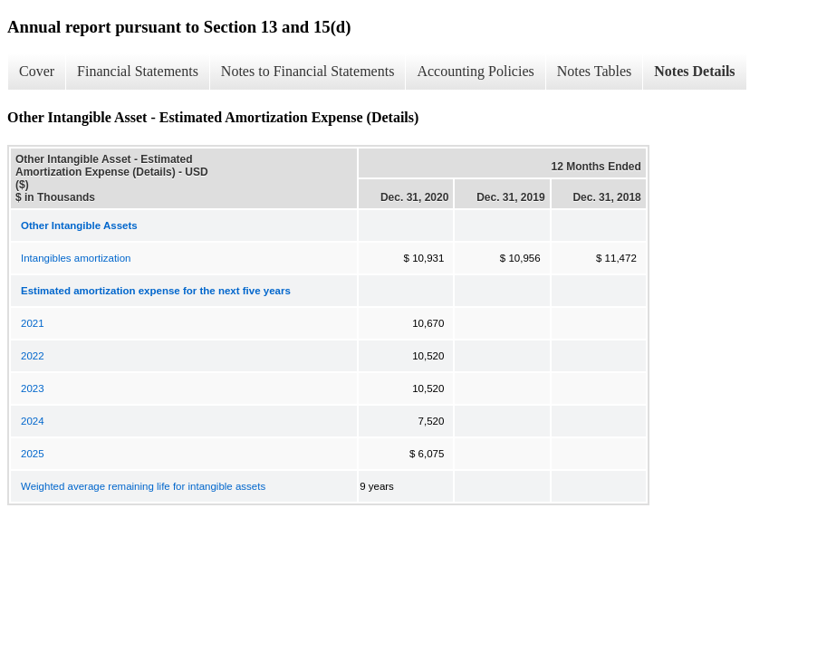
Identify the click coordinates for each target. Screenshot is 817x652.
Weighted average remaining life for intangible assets (143, 486)
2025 (32, 453)
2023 (32, 388)
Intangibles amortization (75, 258)
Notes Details (694, 71)
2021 (32, 323)
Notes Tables (594, 71)
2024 (32, 421)
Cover (36, 71)
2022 (32, 355)
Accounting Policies (475, 71)
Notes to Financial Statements (308, 71)
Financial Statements (137, 71)
